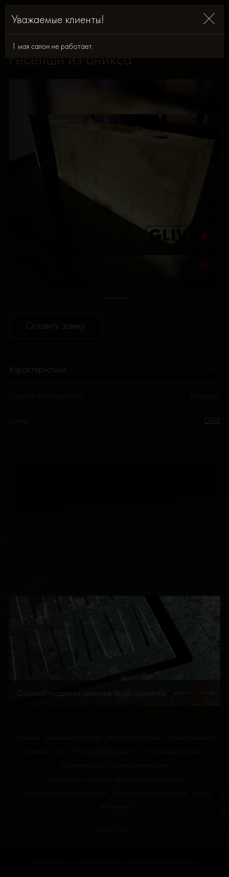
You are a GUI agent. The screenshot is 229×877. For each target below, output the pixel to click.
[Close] (209, 19)
